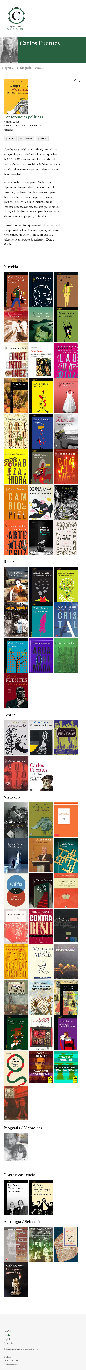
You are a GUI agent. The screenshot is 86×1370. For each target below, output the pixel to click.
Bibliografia (24, 68)
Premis (39, 68)
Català (7, 1334)
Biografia (7, 68)
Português (8, 1342)
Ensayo (11, 138)
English (7, 1339)
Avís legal (7, 1356)
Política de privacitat (12, 1360)
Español (7, 1331)
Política (43, 138)
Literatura (27, 138)
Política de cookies (11, 1363)
